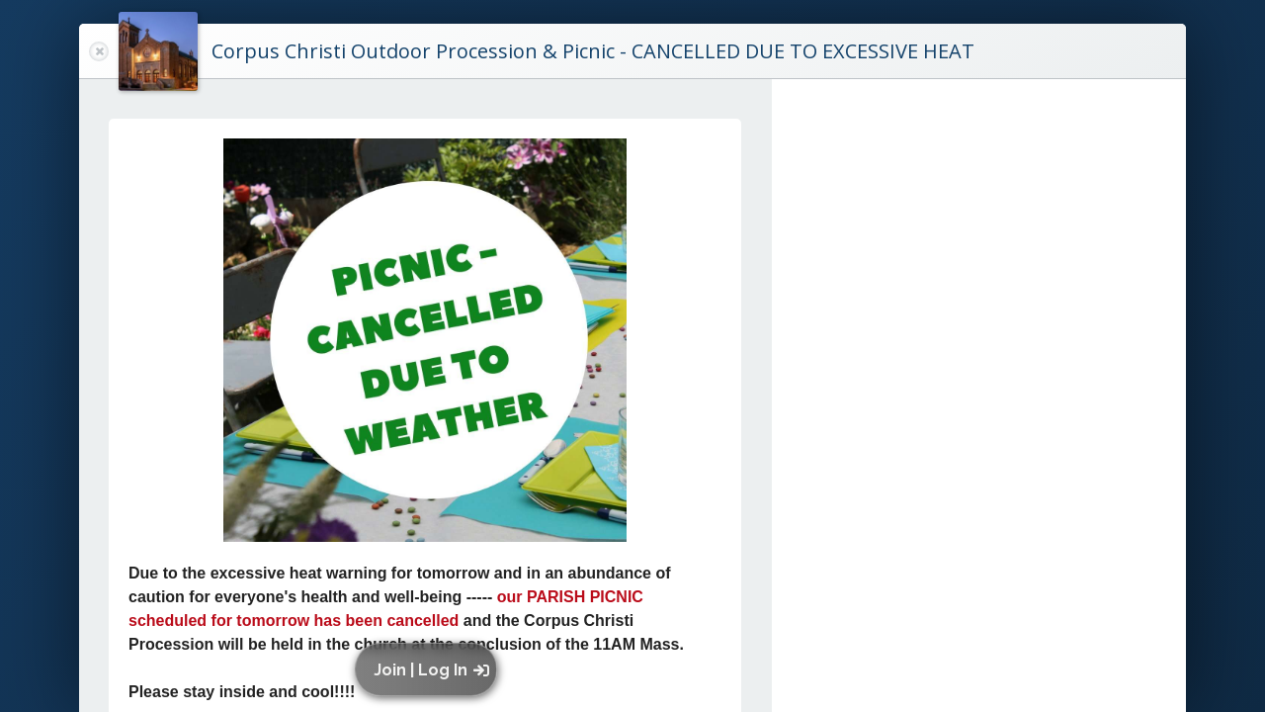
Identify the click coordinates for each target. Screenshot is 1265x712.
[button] (430, 669)
